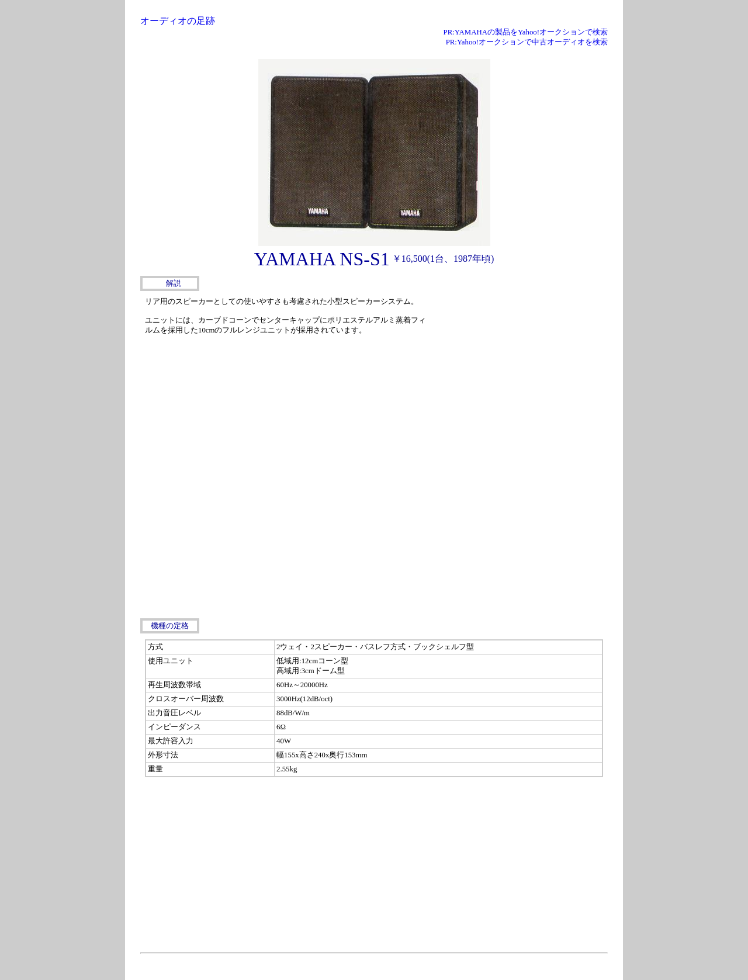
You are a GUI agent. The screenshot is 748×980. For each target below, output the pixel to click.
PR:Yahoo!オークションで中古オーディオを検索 (527, 42)
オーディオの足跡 (177, 21)
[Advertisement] (520, 367)
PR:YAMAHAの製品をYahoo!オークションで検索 (526, 32)
